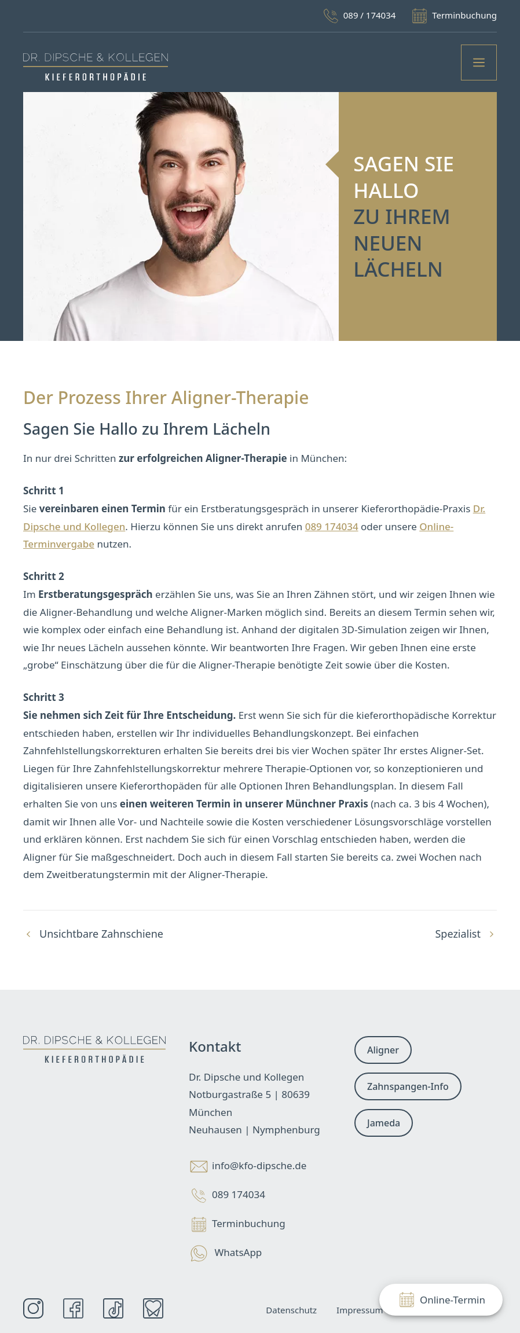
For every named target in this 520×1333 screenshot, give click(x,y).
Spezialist (458, 934)
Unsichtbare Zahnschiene (101, 934)
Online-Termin (441, 1300)
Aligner (383, 1050)
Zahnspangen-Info (408, 1086)
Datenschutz (291, 1310)
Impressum (359, 1310)
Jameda (383, 1123)
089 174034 (331, 526)
